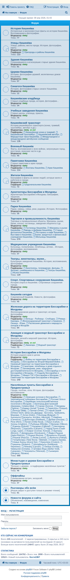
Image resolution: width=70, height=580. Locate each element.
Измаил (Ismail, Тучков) (32, 408)
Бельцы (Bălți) (18, 410)
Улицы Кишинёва (21, 42)
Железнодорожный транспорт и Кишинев (41, 321)
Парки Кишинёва (21, 206)
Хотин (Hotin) (27, 415)
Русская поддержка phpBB (35, 573)
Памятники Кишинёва (24, 160)
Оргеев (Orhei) (35, 410)
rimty (24, 35)
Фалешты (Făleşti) (56, 437)
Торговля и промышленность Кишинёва (35, 218)
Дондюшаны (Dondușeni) (32, 433)
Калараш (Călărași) (40, 426)
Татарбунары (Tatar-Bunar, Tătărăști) (29, 440)
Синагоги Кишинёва (23, 86)
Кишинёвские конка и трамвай (39, 132)
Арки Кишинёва (54, 168)
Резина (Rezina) (34, 435)
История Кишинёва (22, 28)
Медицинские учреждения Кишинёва (33, 244)
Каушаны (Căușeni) (32, 428)
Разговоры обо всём (23, 488)
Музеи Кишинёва (20, 272)
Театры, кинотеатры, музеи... (28, 258)
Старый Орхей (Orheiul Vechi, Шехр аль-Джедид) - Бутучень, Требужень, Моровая (38, 412)
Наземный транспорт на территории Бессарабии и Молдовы (37, 364)
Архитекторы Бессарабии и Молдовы (34, 192)
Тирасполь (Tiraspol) (56, 408)
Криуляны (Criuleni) (49, 442)
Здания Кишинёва (21, 59)
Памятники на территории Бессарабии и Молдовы (36, 376)
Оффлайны (18, 475)
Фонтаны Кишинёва (33, 168)
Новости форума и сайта (26, 497)
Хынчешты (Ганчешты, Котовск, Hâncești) (35, 416)
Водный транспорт (46, 345)
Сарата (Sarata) (57, 440)
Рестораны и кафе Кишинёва (48, 232)
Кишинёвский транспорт (26, 122)
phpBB (29, 570)
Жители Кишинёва (22, 175)
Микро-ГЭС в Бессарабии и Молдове (39, 375)
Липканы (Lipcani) (31, 446)
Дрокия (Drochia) (55, 419)
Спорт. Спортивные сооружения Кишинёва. (37, 280)
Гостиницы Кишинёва (34, 228)
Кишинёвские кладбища (25, 98)
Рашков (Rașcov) (20, 437)
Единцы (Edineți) (20, 426)
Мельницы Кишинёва (44, 237)
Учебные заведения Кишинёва (29, 110)
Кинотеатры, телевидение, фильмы (41, 268)
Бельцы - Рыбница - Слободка (39, 319)
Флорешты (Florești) (55, 435)
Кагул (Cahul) (52, 422)
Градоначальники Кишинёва (36, 184)
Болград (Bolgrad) (45, 415)
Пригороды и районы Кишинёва (38, 52)
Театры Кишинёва (55, 270)
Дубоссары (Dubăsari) (33, 419)
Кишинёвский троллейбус (34, 133)
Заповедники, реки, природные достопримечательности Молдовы (31, 369)
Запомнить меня (42, 528)
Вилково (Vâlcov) (58, 424)
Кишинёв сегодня (21, 294)
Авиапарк (29, 345)
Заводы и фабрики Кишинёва (36, 230)
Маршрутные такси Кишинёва (37, 135)
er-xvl (32, 130)
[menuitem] (15, 7)
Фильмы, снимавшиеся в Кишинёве (37, 269)
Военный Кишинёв (22, 146)
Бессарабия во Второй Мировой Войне (40, 362)
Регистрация (16, 511)
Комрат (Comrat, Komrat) (37, 431)
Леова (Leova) (38, 437)
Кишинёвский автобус (47, 134)
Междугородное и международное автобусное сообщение (35, 138)
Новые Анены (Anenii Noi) (24, 442)
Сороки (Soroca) (44, 406)
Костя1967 (34, 557)
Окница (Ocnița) (50, 446)
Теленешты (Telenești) (33, 451)
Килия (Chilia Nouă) (33, 422)
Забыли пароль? (9, 528)
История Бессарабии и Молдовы (31, 352)
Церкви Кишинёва (21, 71)
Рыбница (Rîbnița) (38, 424)
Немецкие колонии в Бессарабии (40, 397)
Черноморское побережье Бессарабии (36, 398)
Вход (3, 511)
